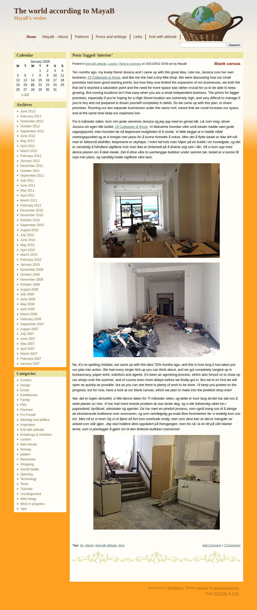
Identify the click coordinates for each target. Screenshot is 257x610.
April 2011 (27, 195)
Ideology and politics (34, 420)
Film (23, 405)
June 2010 (27, 240)
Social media (29, 469)
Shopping (27, 464)
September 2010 (32, 225)
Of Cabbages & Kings (104, 77)
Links (137, 37)
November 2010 (31, 215)
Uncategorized (30, 494)
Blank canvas (227, 63)
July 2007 (27, 334)
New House (28, 444)
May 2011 (27, 190)
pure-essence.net (226, 588)
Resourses (27, 459)
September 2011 (32, 175)
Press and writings (111, 37)
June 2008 (27, 299)
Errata (24, 390)
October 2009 (30, 274)
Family (25, 400)
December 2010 (31, 210)
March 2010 (28, 255)
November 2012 (31, 121)
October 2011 (30, 171)
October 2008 (30, 284)
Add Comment (211, 545)
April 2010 (27, 250)
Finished (26, 410)
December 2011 (31, 166)
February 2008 (30, 319)
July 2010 (27, 235)
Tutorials (26, 489)
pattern (25, 454)
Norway (25, 449)
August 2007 (29, 329)
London (25, 439)
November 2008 (31, 279)
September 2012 (32, 131)
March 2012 (28, 151)
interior (89, 545)
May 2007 (27, 344)
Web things (28, 499)
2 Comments (232, 545)
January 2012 (30, 161)
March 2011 (28, 200)
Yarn (23, 509)
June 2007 (27, 339)
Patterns (82, 37)
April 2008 (27, 309)
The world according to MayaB (64, 11)
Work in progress (32, 504)
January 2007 (30, 364)
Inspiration (27, 425)
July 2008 (27, 294)
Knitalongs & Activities (36, 435)
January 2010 (30, 264)
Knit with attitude (163, 37)
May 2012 (27, 141)
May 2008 (27, 304)
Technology (28, 479)
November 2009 (31, 269)
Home (31, 37)
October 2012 (30, 126)
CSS (235, 593)
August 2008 (29, 289)
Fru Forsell (27, 415)
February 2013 (30, 116)
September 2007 (32, 324)
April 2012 (27, 146)
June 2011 (27, 185)
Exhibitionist (28, 395)
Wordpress (175, 588)
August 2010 (29, 230)
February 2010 (30, 260)
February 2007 (30, 359)
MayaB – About (55, 37)
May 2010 (27, 245)
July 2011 (27, 180)
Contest (25, 380)
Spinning (26, 474)
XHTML (220, 593)
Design (25, 385)
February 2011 (30, 205)
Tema (24, 484)
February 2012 (30, 156)
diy (81, 545)
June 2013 (27, 111)
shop (121, 545)
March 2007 (28, 354)
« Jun (25, 94)
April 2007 (27, 349)
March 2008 (28, 314)
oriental (202, 588)
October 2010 (30, 220)
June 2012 (27, 136)
